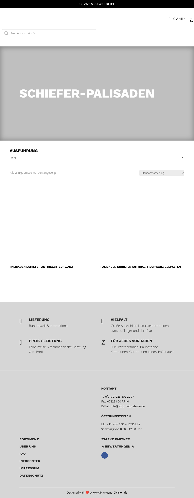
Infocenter (29, 461)
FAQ (22, 454)
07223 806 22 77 (123, 396)
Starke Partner (115, 439)
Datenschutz (31, 475)
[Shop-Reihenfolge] (161, 173)
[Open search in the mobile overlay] (49, 33)
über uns (27, 446)
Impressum (29, 468)
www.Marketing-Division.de (110, 492)
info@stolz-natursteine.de (127, 406)
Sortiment (29, 439)
